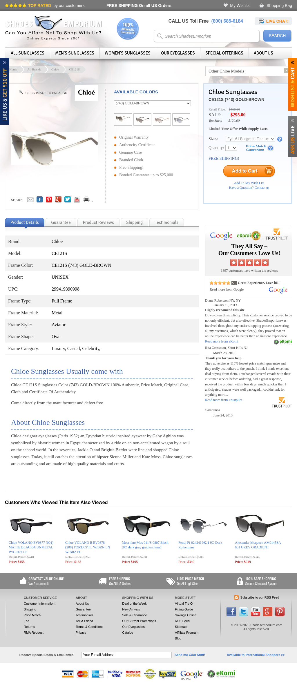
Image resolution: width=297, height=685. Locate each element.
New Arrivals (131, 609)
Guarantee (83, 609)
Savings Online (185, 615)
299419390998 (65, 289)
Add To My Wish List (249, 183)
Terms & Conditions (89, 626)
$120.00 (234, 121)
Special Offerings (224, 53)
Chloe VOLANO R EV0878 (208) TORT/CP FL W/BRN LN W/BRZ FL (87, 547)
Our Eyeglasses (178, 53)
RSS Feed (182, 621)
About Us (263, 53)
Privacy (81, 632)
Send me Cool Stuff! (190, 655)
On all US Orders (138, 5)
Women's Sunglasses (128, 53)
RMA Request (34, 632)
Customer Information (39, 603)
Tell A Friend (84, 621)
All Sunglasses (27, 53)
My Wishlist (240, 5)
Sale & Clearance (134, 615)
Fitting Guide (184, 609)
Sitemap (180, 626)
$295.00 (237, 114)
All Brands (34, 69)
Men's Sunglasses (74, 53)
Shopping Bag (279, 5)
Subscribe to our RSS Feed (259, 597)
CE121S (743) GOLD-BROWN (236, 99)
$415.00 (234, 109)
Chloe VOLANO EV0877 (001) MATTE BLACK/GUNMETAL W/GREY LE (31, 547)
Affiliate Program (186, 632)
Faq (26, 621)
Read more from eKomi (221, 341)
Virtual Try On (184, 603)
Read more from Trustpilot (223, 400)
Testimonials (84, 615)
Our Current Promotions (139, 621)
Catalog (127, 632)
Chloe (55, 69)
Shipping (30, 609)
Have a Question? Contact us (249, 188)
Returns (29, 626)
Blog (178, 638)
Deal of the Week (134, 603)
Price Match (32, 615)
